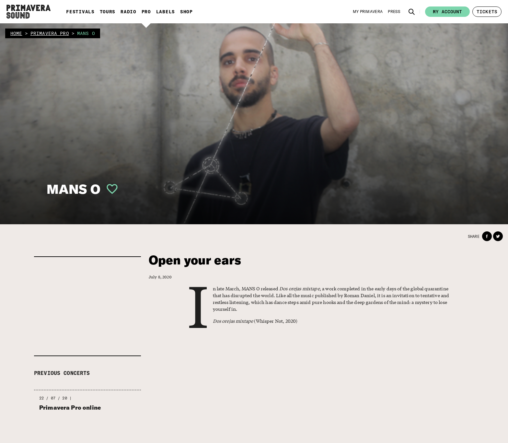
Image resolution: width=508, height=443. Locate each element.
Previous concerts (62, 373)
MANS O (73, 189)
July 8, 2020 (160, 277)
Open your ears (195, 260)
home (16, 33)
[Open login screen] (109, 188)
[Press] (394, 12)
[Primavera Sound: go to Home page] (28, 11)
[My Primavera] (368, 12)
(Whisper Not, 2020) (255, 321)
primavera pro (49, 33)
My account (447, 12)
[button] (412, 11)
